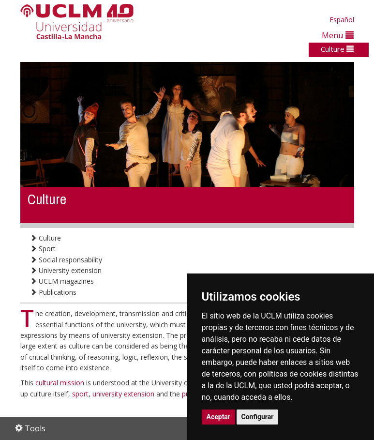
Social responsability (66, 259)
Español (341, 19)
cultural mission (60, 382)
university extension (123, 393)
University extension (66, 270)
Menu (338, 35)
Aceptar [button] (219, 417)
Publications (53, 292)
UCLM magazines (62, 281)
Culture (337, 49)
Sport (43, 248)
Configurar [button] (257, 417)
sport (80, 393)
